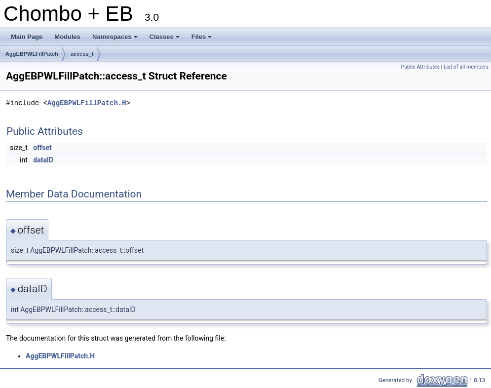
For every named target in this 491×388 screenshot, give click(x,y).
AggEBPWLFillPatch (31, 54)
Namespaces (115, 39)
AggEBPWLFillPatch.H (86, 103)
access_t (82, 54)
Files (202, 39)
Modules (67, 36)
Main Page (26, 36)
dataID (43, 160)
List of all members (466, 67)
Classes (165, 39)
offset (42, 148)
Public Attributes (420, 67)
